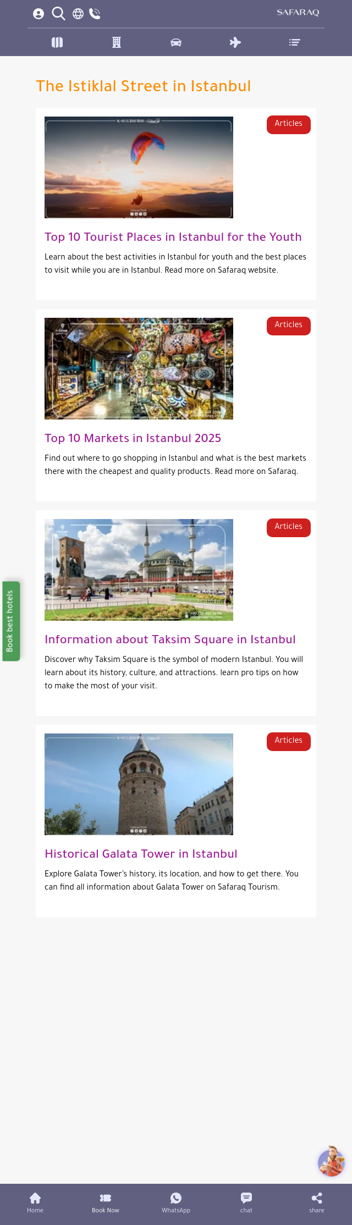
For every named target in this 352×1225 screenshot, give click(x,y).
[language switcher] (78, 13)
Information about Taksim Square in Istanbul (170, 641)
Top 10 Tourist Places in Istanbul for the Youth (173, 239)
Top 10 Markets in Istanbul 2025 (133, 440)
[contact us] (94, 13)
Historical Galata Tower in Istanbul (141, 856)
